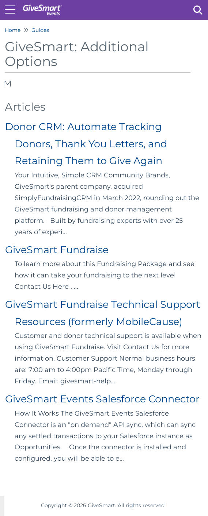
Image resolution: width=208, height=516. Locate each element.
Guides (40, 30)
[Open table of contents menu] (13, 9)
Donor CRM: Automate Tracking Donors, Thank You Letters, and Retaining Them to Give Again (86, 144)
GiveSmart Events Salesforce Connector (102, 399)
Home (12, 30)
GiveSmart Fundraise (57, 250)
